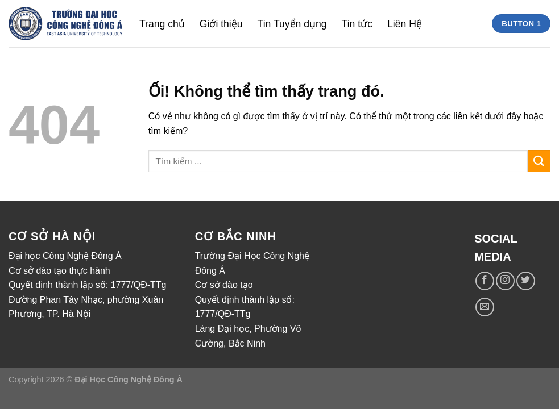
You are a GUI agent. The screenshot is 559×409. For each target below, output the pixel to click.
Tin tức (357, 24)
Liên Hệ (404, 24)
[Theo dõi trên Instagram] (505, 281)
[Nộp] (539, 161)
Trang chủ (162, 24)
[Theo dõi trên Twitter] (525, 281)
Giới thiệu (221, 24)
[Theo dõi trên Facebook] (484, 281)
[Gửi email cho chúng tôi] (484, 307)
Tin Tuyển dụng (292, 24)
